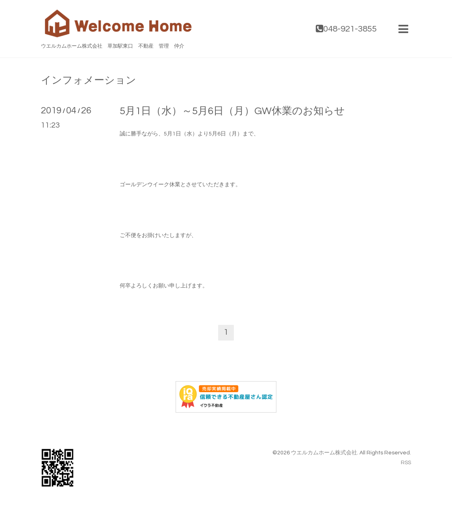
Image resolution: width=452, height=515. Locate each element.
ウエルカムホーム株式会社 (324, 453)
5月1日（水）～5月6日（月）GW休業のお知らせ (232, 111)
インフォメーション (88, 80)
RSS (406, 462)
